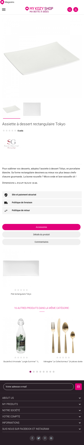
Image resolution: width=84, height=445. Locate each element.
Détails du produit (41, 234)
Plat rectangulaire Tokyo (21, 294)
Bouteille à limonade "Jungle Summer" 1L (21, 361)
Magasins (7, 2)
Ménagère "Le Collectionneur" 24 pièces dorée (63, 361)
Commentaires (41, 242)
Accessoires (41, 227)
